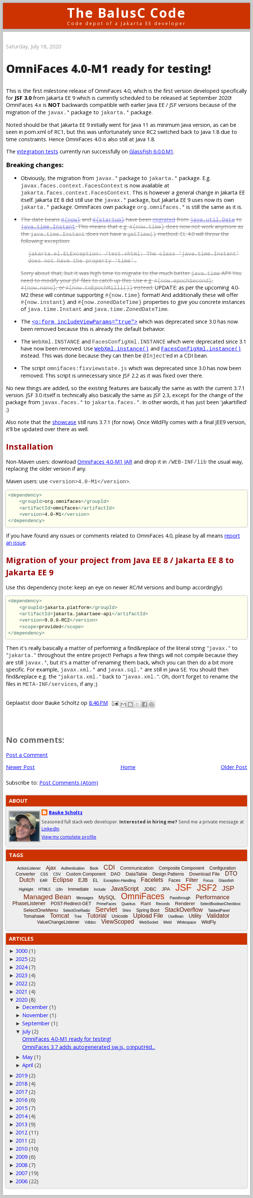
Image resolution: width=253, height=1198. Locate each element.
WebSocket (148, 922)
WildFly (209, 922)
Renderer (185, 903)
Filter (192, 880)
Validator (218, 916)
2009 (21, 1156)
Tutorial (97, 916)
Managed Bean (47, 897)
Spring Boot (148, 910)
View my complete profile (68, 837)
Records (163, 904)
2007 (21, 1173)
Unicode (119, 916)
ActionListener (28, 868)
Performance (213, 897)
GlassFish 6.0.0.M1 (151, 151)
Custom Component (86, 874)
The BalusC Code (126, 12)
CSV (57, 874)
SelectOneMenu (40, 910)
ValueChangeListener (58, 922)
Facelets (152, 880)
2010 (21, 1148)
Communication (136, 868)
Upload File (148, 916)
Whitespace (186, 922)
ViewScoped (117, 921)
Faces (175, 880)
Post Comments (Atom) (68, 782)
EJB (83, 880)
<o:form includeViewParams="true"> (84, 321)
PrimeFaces (106, 904)
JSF (183, 887)
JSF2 (207, 888)
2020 (21, 999)
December (35, 1007)
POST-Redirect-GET (71, 903)
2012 (21, 1132)
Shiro (126, 910)
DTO (231, 873)
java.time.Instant (48, 226)
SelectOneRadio (76, 910)
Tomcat (59, 916)
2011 (21, 1140)
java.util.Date (212, 219)
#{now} (70, 219)
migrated (164, 219)
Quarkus (128, 904)
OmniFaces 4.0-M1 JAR (104, 461)
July (26, 1031)
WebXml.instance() (121, 348)
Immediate (78, 889)
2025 (21, 958)
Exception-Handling (119, 881)
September (36, 1023)
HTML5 (45, 889)
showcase (64, 422)
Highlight (26, 889)
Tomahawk (33, 916)
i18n (59, 889)
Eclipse (63, 879)
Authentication (72, 868)
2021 (21, 991)
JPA (166, 889)
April (27, 1065)
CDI (109, 867)
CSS (44, 874)
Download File (204, 874)
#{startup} (108, 219)
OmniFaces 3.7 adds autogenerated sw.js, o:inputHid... (88, 1046)
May (27, 1056)
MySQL (107, 897)
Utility (195, 916)
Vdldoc (90, 922)
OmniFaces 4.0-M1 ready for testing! (66, 1038)
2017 (21, 1091)
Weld (167, 922)
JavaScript (125, 889)
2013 (21, 1124)
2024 (21, 967)
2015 (21, 1107)
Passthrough (180, 898)
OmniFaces (142, 896)
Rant (146, 903)
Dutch (27, 880)
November (35, 1015)
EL (96, 880)
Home (128, 767)
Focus (208, 881)
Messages (84, 898)
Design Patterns (168, 874)
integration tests (37, 151)
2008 (21, 1164)
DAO (115, 874)
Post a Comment (27, 754)
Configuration (222, 868)
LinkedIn (50, 829)
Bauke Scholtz (66, 812)
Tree (77, 916)
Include (100, 889)
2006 (21, 1181)
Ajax (51, 868)
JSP (228, 888)
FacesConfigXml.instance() (201, 348)
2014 (21, 1116)
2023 (21, 975)
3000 (21, 950)
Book (94, 868)
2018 (21, 1083)
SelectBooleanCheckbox (220, 904)
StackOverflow (183, 910)
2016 (21, 1099)
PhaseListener (29, 903)
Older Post (234, 767)
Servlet (106, 909)
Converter (25, 874)
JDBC (150, 889)
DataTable (136, 874)
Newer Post (20, 767)
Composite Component (181, 868)
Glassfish (226, 881)
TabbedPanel (219, 910)
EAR (44, 881)
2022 (21, 983)
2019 (21, 1075)
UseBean (175, 916)
